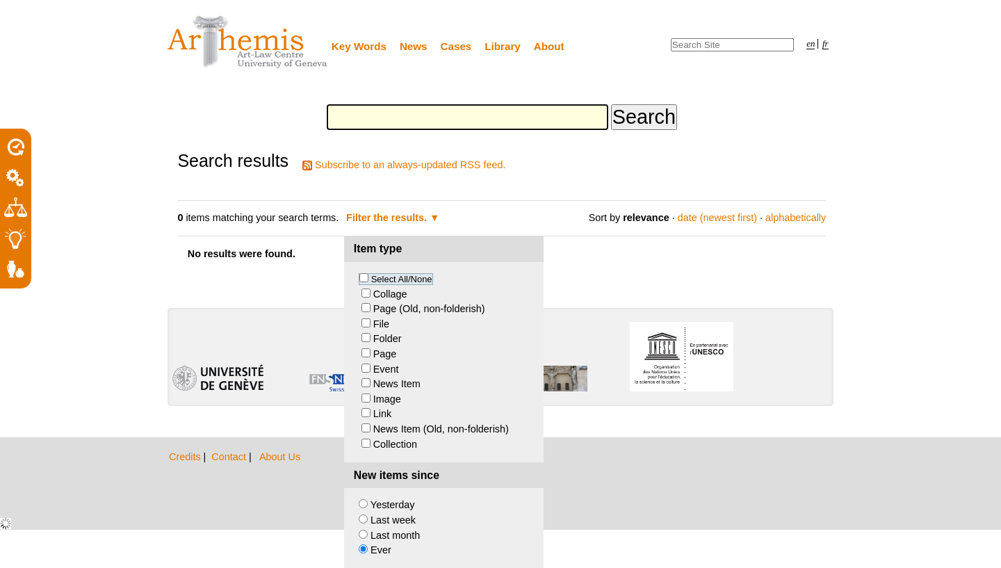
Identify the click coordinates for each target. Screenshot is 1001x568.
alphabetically (795, 217)
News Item (397, 383)
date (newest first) (717, 217)
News (414, 46)
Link (382, 413)
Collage (390, 294)
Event (386, 369)
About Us (279, 456)
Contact (230, 456)
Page (385, 353)
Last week (393, 520)
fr (825, 44)
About (549, 46)
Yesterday (392, 504)
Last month (395, 535)
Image (387, 399)
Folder (387, 338)
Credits (186, 456)
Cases (456, 46)
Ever (381, 549)
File (381, 324)
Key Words (359, 46)
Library (503, 46)
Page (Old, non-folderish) (429, 308)
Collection (395, 444)
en (810, 44)
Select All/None (401, 279)
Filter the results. (388, 217)
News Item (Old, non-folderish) (441, 429)
